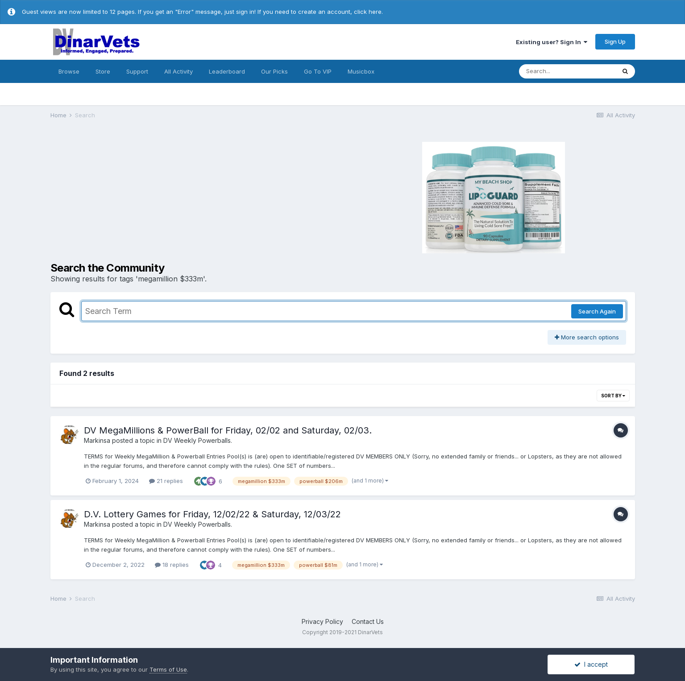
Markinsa (97, 440)
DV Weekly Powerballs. (197, 440)
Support (137, 71)
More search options (587, 337)
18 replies (172, 564)
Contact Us (368, 621)
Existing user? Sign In (551, 41)
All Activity (178, 71)
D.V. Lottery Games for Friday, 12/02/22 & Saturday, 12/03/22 (212, 514)
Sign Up (615, 41)
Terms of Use (168, 669)
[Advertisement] (195, 196)
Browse (68, 71)
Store (102, 71)
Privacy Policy (322, 621)
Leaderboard (227, 71)
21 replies (166, 480)
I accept (591, 664)
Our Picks (274, 71)
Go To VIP (318, 71)
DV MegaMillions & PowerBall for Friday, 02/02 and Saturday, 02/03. (228, 430)
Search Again (597, 311)
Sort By (613, 395)
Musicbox (361, 71)
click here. (368, 11)
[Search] (567, 71)
